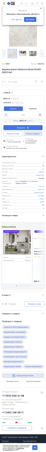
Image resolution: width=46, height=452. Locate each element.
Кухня (29, 181)
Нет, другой (17, 19)
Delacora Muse (9, 226)
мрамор (41, 172)
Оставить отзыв (34, 304)
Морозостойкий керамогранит (16, 327)
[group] (23, 32)
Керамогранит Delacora (13, 347)
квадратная (40, 175)
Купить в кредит (33, 133)
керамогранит (39, 192)
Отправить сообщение (16, 428)
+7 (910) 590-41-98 (13, 395)
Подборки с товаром (11, 313)
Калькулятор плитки (23, 375)
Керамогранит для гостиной (15, 357)
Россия (41, 186)
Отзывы (6, 295)
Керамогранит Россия (12, 342)
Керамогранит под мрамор (14, 332)
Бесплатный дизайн (33, 381)
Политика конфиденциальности (9, 442)
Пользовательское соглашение (29, 442)
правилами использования (13, 449)
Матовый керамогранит (13, 361)
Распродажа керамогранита (15, 352)
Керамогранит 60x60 (12, 366)
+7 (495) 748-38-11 (13, 412)
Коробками (33, 109)
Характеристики (9, 156)
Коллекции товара (10, 215)
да (43, 169)
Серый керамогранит (33, 366)
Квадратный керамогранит (14, 337)
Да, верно (30, 19)
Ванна (17, 181)
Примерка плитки (12, 381)
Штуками (13, 109)
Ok (35, 447)
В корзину (23, 127)
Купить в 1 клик (13, 133)
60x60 (42, 202)
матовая (41, 196)
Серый (41, 199)
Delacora (41, 189)
